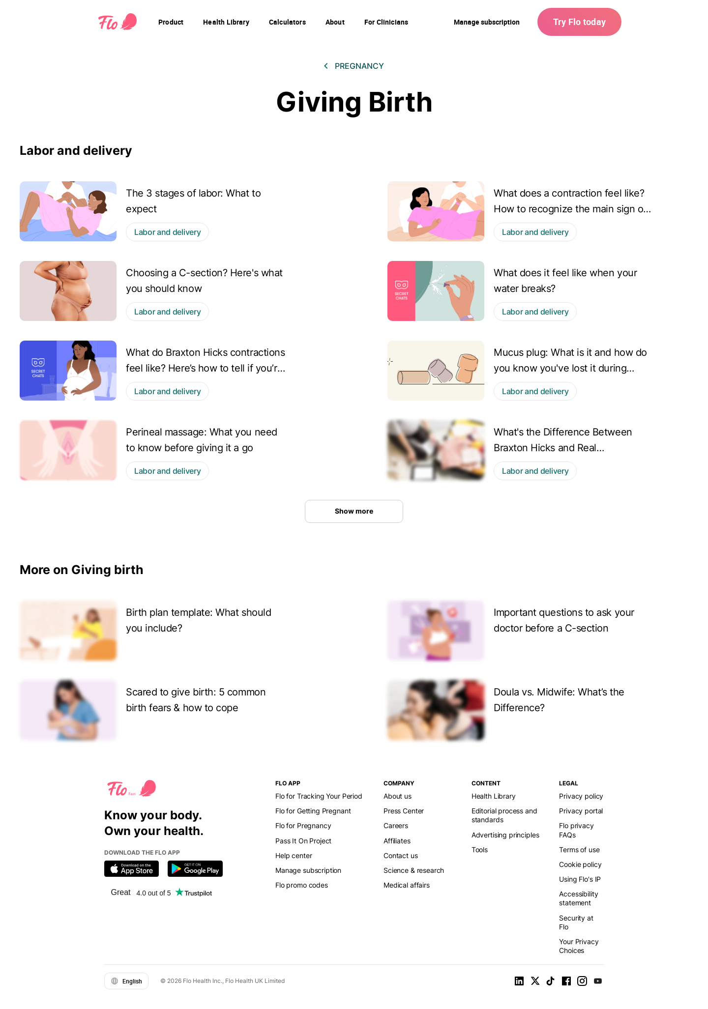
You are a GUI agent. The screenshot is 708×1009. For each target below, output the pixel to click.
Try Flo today (579, 22)
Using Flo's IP (580, 879)
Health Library (494, 796)
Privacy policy (581, 796)
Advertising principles (505, 835)
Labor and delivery (76, 150)
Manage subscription (487, 22)
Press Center (404, 811)
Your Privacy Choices (578, 945)
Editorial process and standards (504, 815)
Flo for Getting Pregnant (313, 811)
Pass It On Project (303, 840)
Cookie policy (580, 864)
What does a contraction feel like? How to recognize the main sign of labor (570, 209)
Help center (293, 855)
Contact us (400, 855)
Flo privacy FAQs (576, 829)
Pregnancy (359, 66)
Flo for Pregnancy (303, 825)
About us (398, 796)
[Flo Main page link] (117, 22)
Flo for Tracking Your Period (318, 796)
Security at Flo (576, 922)
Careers (396, 825)
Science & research (414, 870)
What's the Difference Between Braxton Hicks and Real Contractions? (563, 447)
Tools (480, 849)
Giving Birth (354, 101)
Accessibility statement (578, 898)
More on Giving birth (82, 569)
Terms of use (579, 849)
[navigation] (170, 22)
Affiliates (397, 840)
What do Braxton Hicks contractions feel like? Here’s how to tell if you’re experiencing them (205, 368)
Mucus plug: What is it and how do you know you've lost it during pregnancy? (570, 368)
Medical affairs (407, 885)
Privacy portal (581, 811)
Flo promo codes (301, 885)
